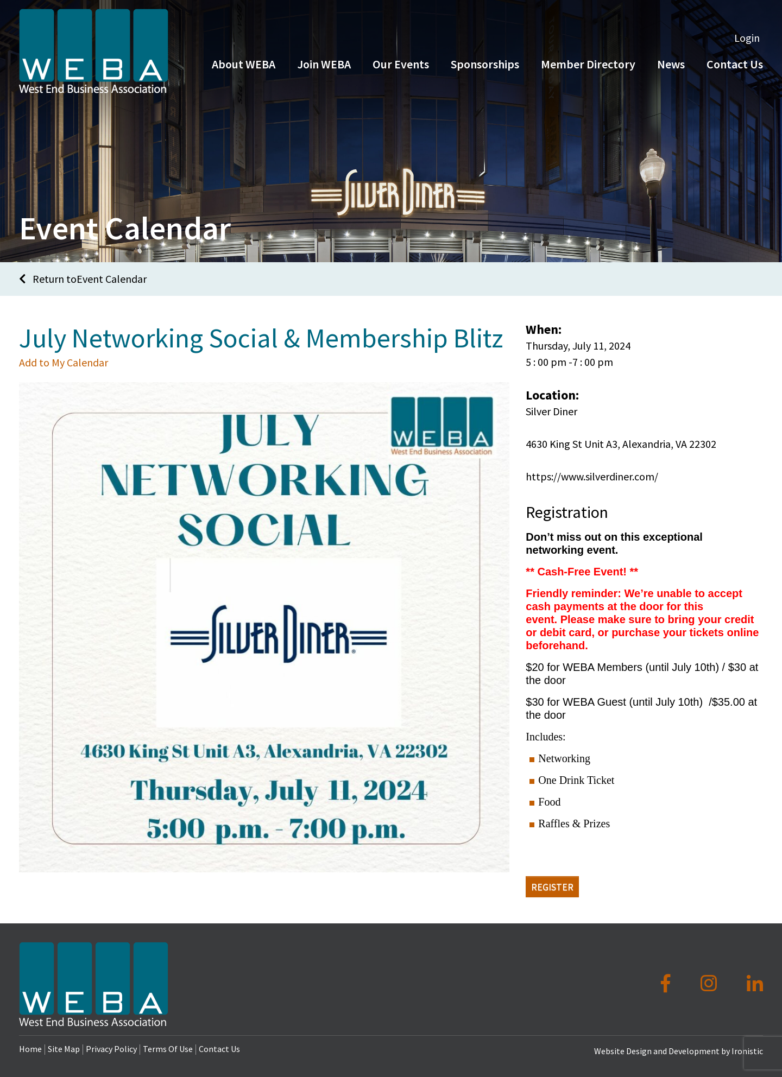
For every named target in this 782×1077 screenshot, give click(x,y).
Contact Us (219, 1048)
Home (30, 1048)
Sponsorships (485, 64)
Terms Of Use (168, 1048)
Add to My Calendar (63, 362)
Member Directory (588, 64)
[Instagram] (711, 983)
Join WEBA (324, 64)
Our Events (401, 64)
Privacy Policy (111, 1048)
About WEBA (243, 64)
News (671, 64)
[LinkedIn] (755, 983)
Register (552, 886)
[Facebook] (667, 983)
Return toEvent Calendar (83, 279)
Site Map (64, 1048)
